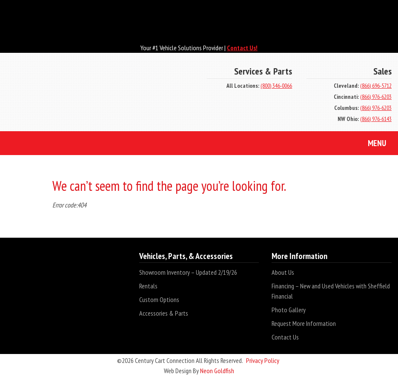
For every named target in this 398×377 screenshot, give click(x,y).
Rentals (148, 286)
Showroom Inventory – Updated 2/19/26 (188, 272)
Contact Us (285, 337)
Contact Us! (242, 47)
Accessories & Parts (163, 313)
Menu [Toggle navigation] (370, 144)
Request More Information (304, 323)
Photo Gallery (289, 309)
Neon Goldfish (217, 370)
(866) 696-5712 (376, 85)
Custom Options (159, 299)
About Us (283, 272)
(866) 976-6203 (376, 97)
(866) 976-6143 (376, 119)
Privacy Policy (262, 360)
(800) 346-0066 (276, 85)
